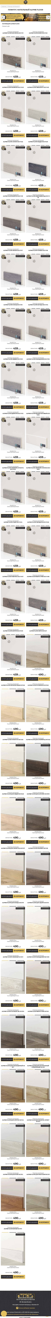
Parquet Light (6, 26)
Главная (4, 6)
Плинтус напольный (13, 6)
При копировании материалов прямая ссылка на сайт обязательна (21, 1314)
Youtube (32, 1296)
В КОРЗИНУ (19, 81)
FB (23, 1296)
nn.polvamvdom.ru (25, 2)
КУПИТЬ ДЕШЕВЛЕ (7, 81)
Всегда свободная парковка (27, 1308)
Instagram (28, 1296)
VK (19, 1296)
